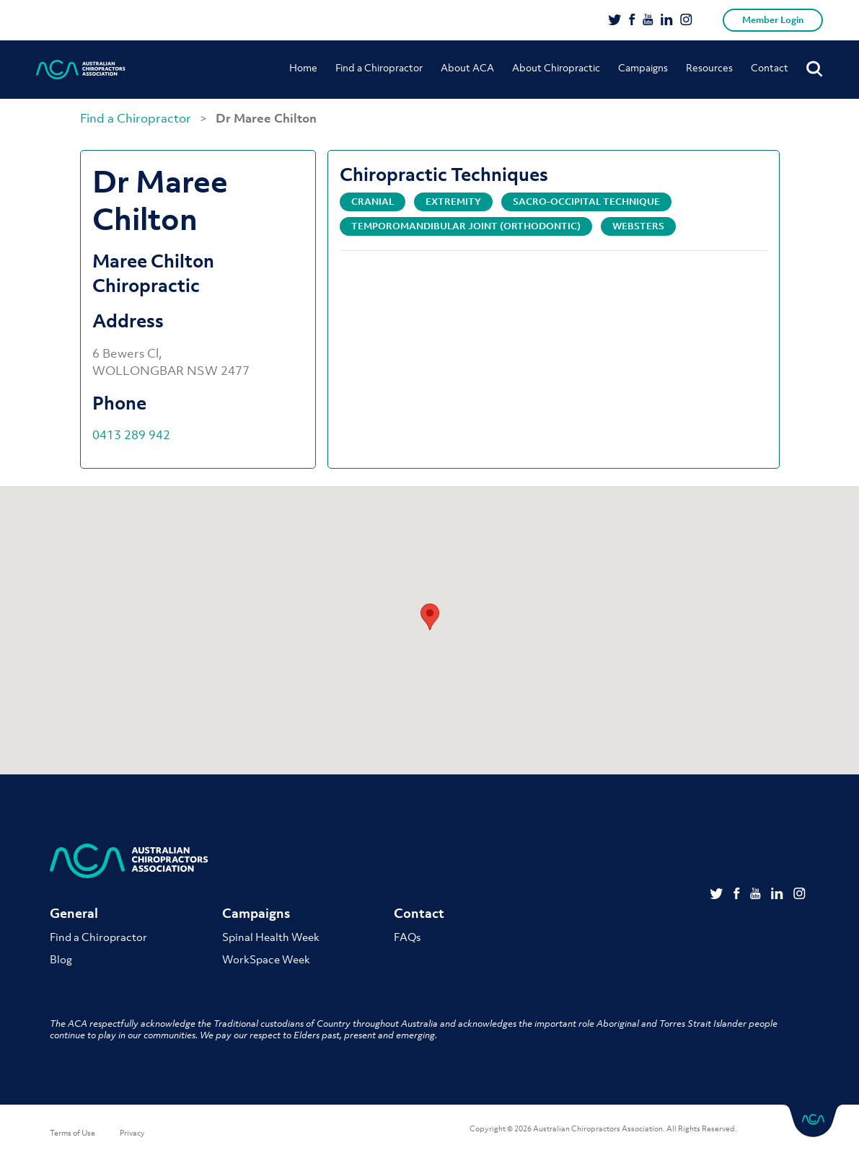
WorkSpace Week (266, 959)
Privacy (132, 1133)
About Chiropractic (556, 67)
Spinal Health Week (271, 936)
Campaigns (643, 67)
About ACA (467, 67)
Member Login (772, 20)
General (74, 913)
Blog (61, 959)
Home (303, 67)
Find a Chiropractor (379, 67)
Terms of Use (72, 1133)
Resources (709, 67)
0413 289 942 (131, 435)
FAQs (407, 936)
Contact (769, 67)
